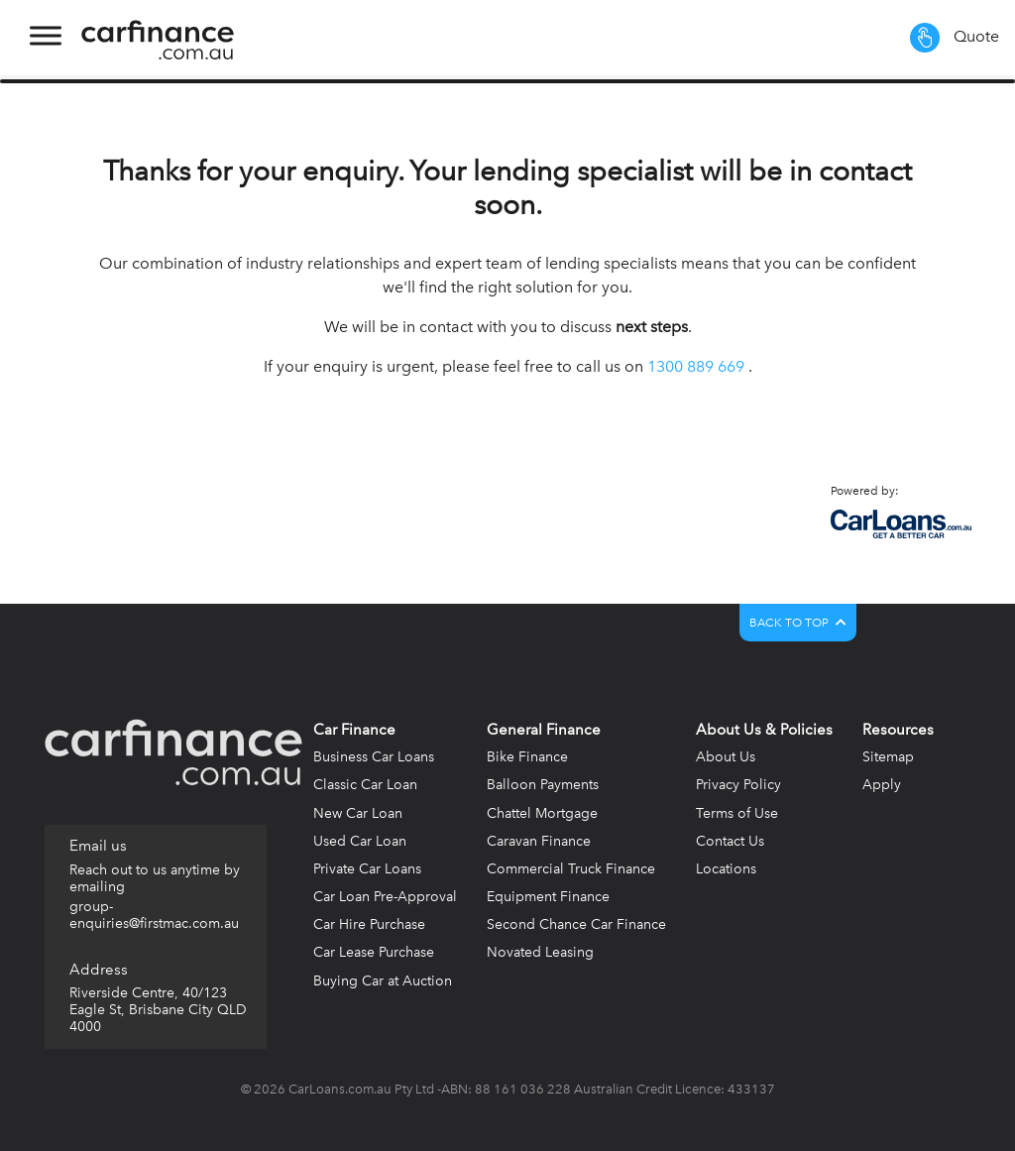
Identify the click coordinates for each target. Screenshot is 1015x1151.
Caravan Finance (539, 841)
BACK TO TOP (797, 623)
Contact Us (730, 841)
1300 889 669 (695, 366)
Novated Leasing (540, 952)
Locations (726, 869)
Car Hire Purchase (369, 924)
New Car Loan (357, 813)
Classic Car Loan (365, 784)
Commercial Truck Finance (571, 869)
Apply (881, 784)
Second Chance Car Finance (576, 924)
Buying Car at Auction (382, 981)
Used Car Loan (359, 841)
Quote (954, 38)
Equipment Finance (548, 896)
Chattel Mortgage (542, 813)
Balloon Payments (543, 784)
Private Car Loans (367, 869)
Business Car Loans (373, 756)
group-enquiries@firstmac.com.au (154, 915)
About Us (725, 756)
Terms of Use (737, 813)
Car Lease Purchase (373, 952)
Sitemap (888, 756)
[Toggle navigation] (43, 38)
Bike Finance (527, 756)
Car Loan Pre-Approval (385, 896)
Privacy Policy (738, 784)
